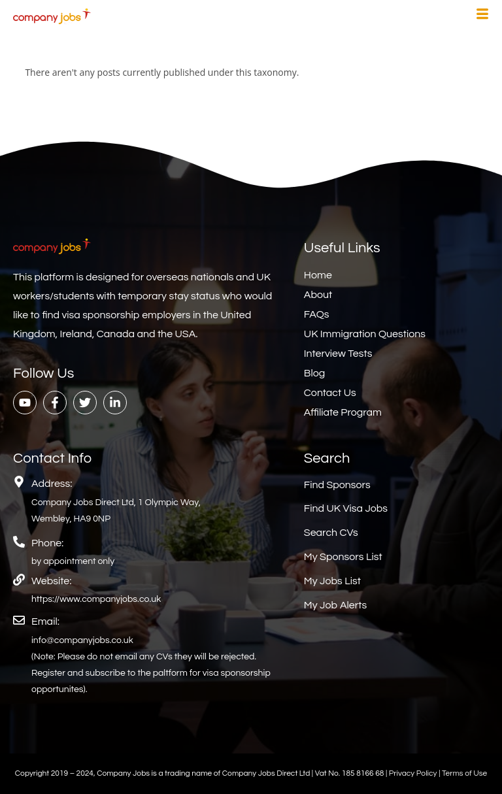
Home (318, 275)
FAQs (316, 314)
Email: (45, 621)
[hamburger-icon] (482, 15)
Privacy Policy (414, 773)
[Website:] (19, 580)
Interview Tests (338, 353)
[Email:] (19, 620)
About (318, 294)
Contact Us (330, 393)
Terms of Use (464, 773)
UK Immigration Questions (365, 334)
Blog (314, 373)
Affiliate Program (343, 412)
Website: (51, 581)
